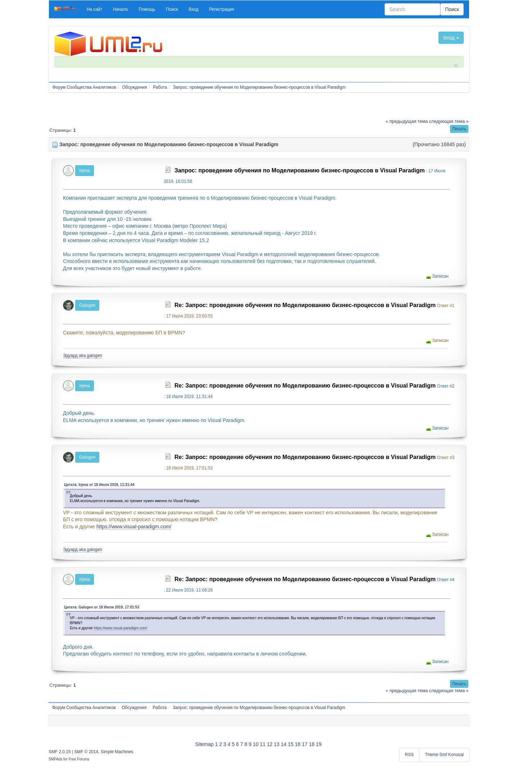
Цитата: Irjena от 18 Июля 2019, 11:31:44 (99, 485)
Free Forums (79, 759)
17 (305, 744)
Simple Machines (117, 751)
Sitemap (204, 744)
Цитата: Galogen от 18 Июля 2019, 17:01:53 (101, 607)
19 (319, 744)
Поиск (452, 9)
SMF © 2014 (86, 751)
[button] (94, 9)
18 (312, 744)
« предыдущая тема (407, 121)
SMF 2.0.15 (60, 751)
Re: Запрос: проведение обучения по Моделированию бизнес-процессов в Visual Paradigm (305, 305)
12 (270, 744)
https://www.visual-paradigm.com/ (134, 526)
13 (277, 744)
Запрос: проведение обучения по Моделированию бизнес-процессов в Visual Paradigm (299, 170)
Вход (451, 38)
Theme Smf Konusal (444, 754)
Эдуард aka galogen (82, 355)
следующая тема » (449, 121)
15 (291, 744)
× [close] (456, 65)
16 (298, 744)
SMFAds (55, 759)
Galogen (87, 305)
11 (262, 744)
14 (284, 744)
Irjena (84, 170)
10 (256, 744)
